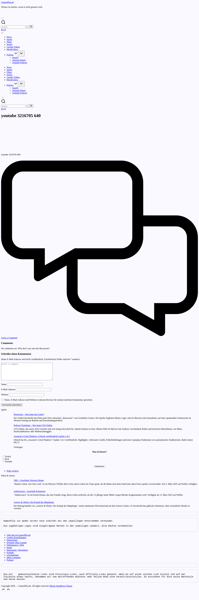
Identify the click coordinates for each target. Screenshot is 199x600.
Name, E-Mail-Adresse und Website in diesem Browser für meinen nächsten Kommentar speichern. (48, 403)
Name (3, 387)
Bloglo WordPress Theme (60, 592)
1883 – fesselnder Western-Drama (29, 483)
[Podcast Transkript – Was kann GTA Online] (6, 432)
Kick (7, 462)
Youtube (8, 465)
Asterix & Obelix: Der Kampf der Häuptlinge (34, 505)
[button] (27, 27)
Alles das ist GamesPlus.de (19, 540)
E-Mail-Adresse (8, 393)
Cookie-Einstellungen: (17, 543)
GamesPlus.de (7, 2)
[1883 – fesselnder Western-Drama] (6, 487)
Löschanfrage (13, 560)
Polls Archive (13, 474)
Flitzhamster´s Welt (15, 550)
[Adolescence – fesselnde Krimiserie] (6, 498)
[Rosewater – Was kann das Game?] (6, 422)
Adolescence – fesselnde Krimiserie (29, 494)
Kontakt (10, 558)
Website (4, 398)
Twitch (8, 460)
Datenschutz (12, 545)
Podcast (10, 565)
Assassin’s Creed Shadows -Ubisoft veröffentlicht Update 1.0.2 (42, 439)
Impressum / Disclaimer (17, 555)
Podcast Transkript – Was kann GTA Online (33, 428)
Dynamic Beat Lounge (17, 548)
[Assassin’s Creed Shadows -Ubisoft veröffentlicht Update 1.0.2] (6, 443)
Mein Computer (14, 563)
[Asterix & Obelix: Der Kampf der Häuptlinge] (6, 509)
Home (9, 553)
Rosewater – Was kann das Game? (29, 418)
